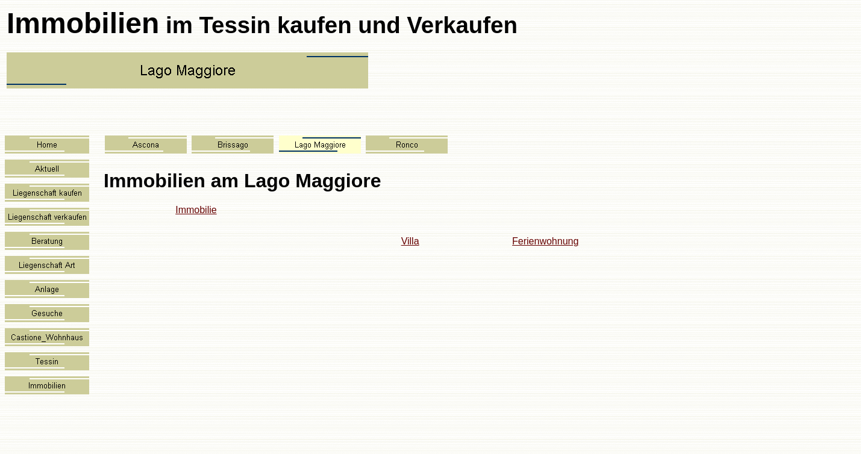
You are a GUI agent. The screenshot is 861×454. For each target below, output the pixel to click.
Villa (410, 241)
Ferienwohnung (545, 241)
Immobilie (195, 210)
